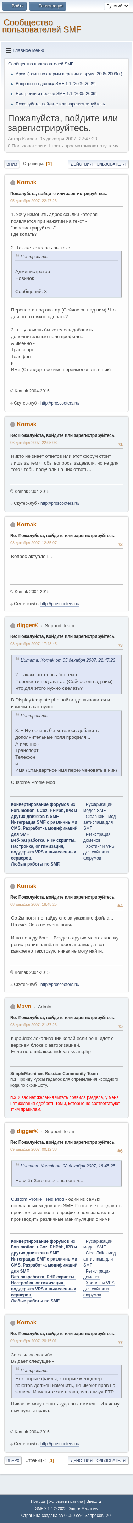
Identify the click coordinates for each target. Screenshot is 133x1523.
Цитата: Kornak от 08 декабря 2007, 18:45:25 (68, 1166)
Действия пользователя (98, 164)
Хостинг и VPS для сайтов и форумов (99, 852)
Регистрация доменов (97, 1274)
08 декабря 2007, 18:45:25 (33, 904)
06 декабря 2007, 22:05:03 (33, 442)
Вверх (13, 1460)
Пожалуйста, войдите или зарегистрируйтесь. (58, 193)
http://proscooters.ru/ (59, 403)
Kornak (26, 182)
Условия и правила (66, 1501)
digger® (27, 625)
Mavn (24, 1006)
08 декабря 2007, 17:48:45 (33, 643)
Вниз (11, 164)
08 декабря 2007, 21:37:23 (33, 1025)
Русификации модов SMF (97, 1244)
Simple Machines (83, 1508)
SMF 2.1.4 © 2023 (50, 1508)
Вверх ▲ (94, 1501)
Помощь (38, 1501)
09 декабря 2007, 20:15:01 (33, 1341)
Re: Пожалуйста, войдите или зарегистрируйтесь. (62, 435)
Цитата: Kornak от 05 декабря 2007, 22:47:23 (68, 660)
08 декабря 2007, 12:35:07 (33, 543)
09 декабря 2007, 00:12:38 (33, 1149)
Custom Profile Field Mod (37, 1199)
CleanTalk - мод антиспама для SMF (99, 822)
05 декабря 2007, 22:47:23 (33, 201)
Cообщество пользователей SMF (41, 25)
